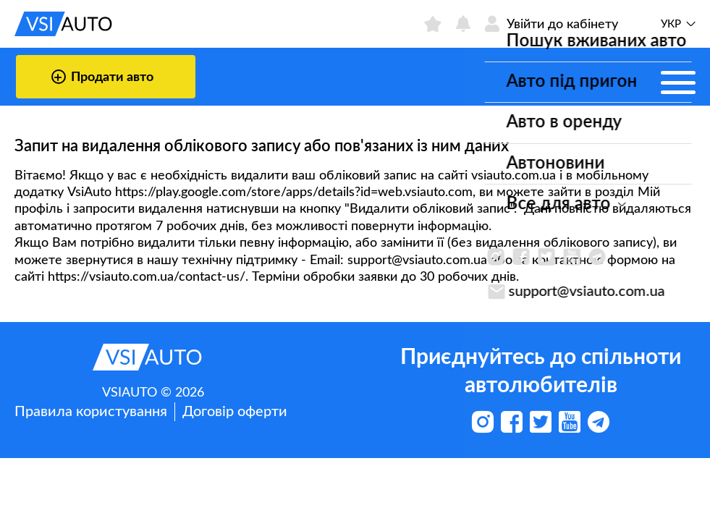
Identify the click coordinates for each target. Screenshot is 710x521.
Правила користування (90, 411)
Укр (671, 24)
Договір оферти (234, 411)
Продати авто (102, 76)
